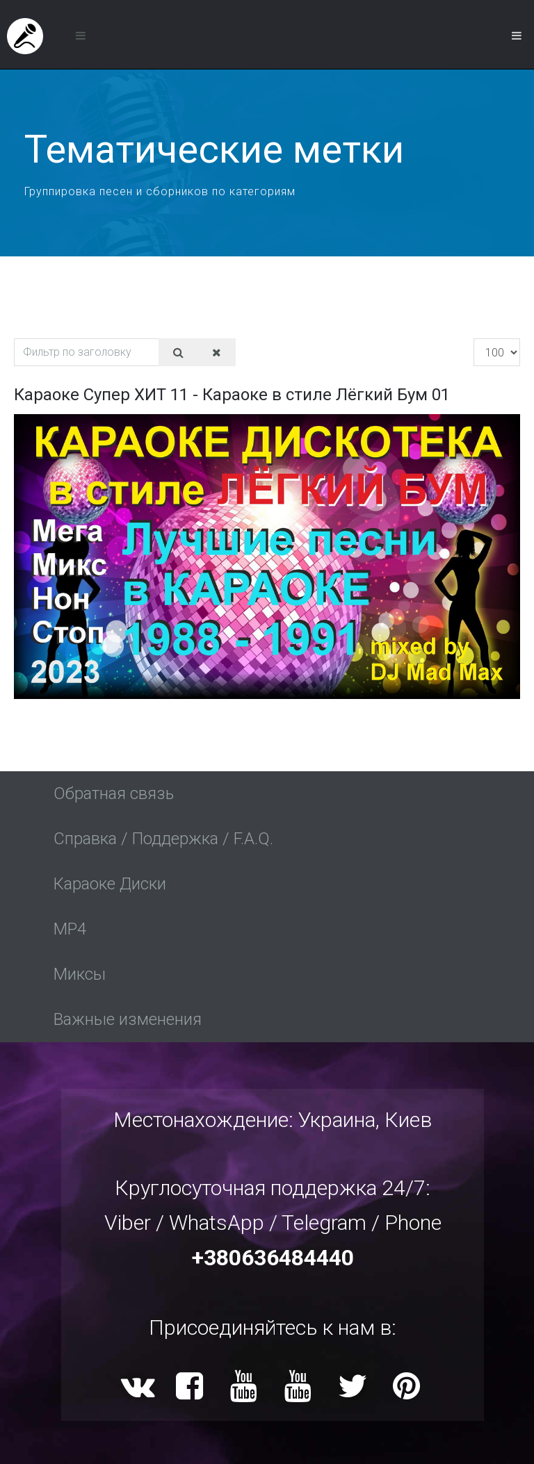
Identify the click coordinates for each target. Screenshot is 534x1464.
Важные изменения (128, 1019)
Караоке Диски (110, 884)
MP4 (70, 929)
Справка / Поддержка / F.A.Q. (163, 838)
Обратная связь (114, 793)
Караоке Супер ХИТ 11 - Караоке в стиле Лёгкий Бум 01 (232, 394)
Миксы (80, 974)
